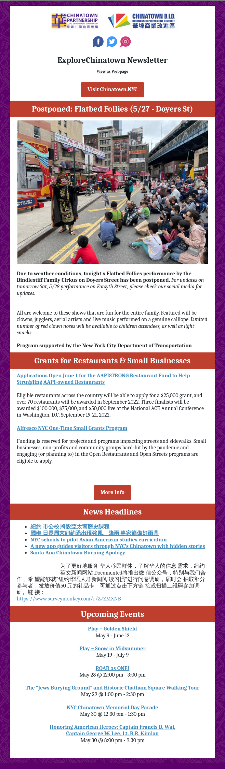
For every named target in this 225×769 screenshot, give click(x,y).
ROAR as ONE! (113, 668)
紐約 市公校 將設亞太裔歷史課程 (69, 527)
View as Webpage (112, 71)
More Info (112, 492)
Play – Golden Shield (112, 629)
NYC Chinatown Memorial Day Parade (112, 708)
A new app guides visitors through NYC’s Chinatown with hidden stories (117, 546)
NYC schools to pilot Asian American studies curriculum (98, 540)
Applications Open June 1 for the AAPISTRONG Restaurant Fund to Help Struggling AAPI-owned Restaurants (103, 379)
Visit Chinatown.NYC (112, 89)
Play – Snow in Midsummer (112, 648)
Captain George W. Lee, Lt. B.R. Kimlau (112, 733)
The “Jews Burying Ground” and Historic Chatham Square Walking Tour (113, 688)
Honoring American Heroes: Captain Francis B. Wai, (112, 727)
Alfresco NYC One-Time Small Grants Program (72, 428)
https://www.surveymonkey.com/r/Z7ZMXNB (69, 599)
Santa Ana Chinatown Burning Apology (77, 553)
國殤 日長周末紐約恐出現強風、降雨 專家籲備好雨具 (94, 533)
